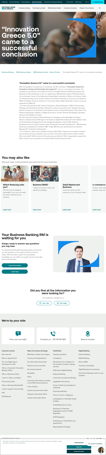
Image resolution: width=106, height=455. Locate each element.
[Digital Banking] (97, 2)
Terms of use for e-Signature (63, 395)
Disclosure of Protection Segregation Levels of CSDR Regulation (63, 411)
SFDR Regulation (59, 417)
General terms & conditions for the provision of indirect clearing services (64, 364)
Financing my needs (39, 8)
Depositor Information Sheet (37, 394)
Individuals (4, 2)
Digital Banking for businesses (89, 369)
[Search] (100, 8)
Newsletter (31, 373)
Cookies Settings (79, 442)
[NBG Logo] (8, 8)
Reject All (78, 447)
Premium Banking (14, 2)
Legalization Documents (61, 381)
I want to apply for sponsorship (12, 389)
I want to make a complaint (11, 378)
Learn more (7, 209)
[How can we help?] (18, 335)
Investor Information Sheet (36, 398)
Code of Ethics (32, 386)
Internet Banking (84, 354)
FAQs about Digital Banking (62, 370)
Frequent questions (59, 354)
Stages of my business (87, 8)
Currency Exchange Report (36, 358)
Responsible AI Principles (61, 427)
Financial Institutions (60, 391)
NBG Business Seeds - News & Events (46, 72)
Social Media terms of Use (62, 405)
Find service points (8, 381)
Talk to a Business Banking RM (12, 385)
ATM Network (6, 396)
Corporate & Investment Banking (53, 2)
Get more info (6, 354)
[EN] (87, 2)
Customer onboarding (86, 365)
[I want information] (15, 265)
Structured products (34, 369)
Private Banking (25, 2)
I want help (15, 271)
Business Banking (37, 2)
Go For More (69, 2)
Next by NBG (83, 362)
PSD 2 (29, 377)
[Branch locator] (87, 335)
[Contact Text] (53, 335)
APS (3, 392)
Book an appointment (9, 358)
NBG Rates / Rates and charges (38, 354)
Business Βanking (59, 374)
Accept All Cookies (79, 451)
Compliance (57, 358)
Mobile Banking (84, 358)
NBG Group (78, 2)
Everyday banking (24, 8)
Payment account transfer (36, 365)
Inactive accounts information (37, 390)
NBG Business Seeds (54, 8)
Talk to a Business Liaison (10, 374)
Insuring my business (70, 8)
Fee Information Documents (37, 362)
